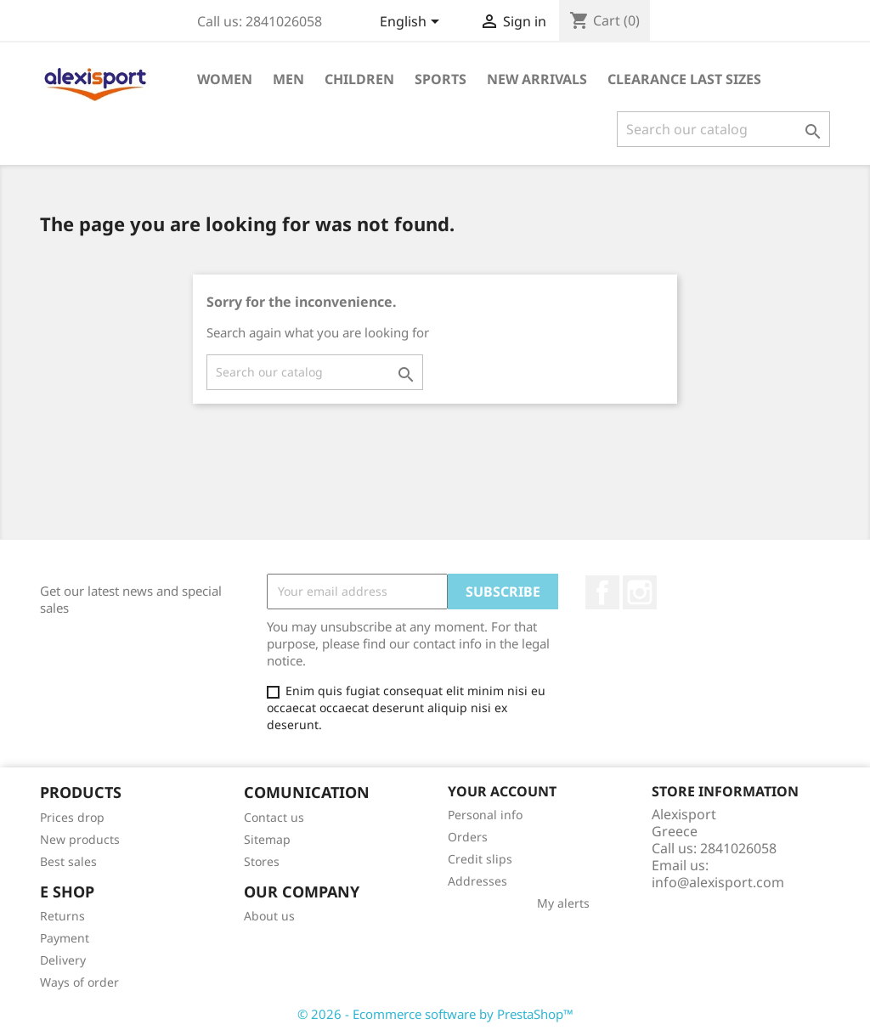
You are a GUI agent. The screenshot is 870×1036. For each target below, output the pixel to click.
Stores (262, 861)
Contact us (274, 817)
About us (269, 916)
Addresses (477, 881)
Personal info (485, 815)
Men (288, 79)
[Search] (723, 129)
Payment (64, 938)
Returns (62, 916)
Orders (468, 837)
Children (359, 79)
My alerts (563, 903)
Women (224, 79)
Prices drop (72, 817)
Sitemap (267, 839)
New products (80, 839)
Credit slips (480, 859)
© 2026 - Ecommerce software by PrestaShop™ (435, 1013)
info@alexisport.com (718, 882)
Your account (502, 791)
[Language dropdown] (412, 23)
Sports (440, 79)
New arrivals (537, 79)
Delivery (63, 960)
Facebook (602, 592)
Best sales (68, 861)
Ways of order (79, 982)
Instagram (640, 592)
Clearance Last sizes (684, 79)
